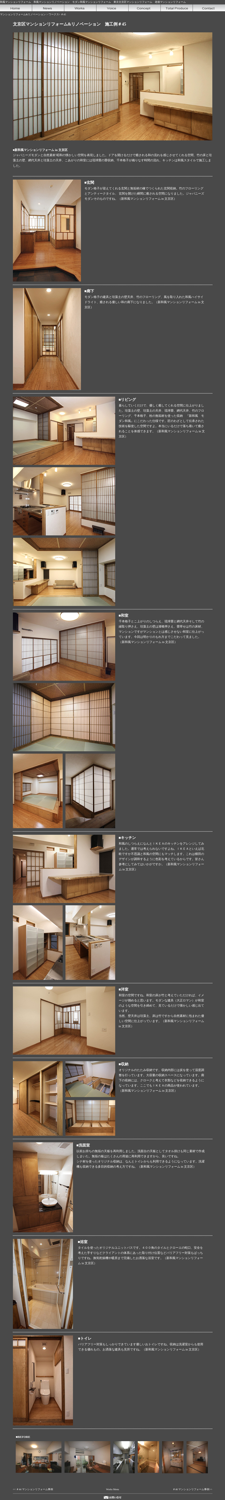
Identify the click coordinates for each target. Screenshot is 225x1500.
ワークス (54, 14)
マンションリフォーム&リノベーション (23, 14)
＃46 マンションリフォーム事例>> (192, 1489)
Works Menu (112, 1489)
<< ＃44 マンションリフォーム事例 (33, 1489)
